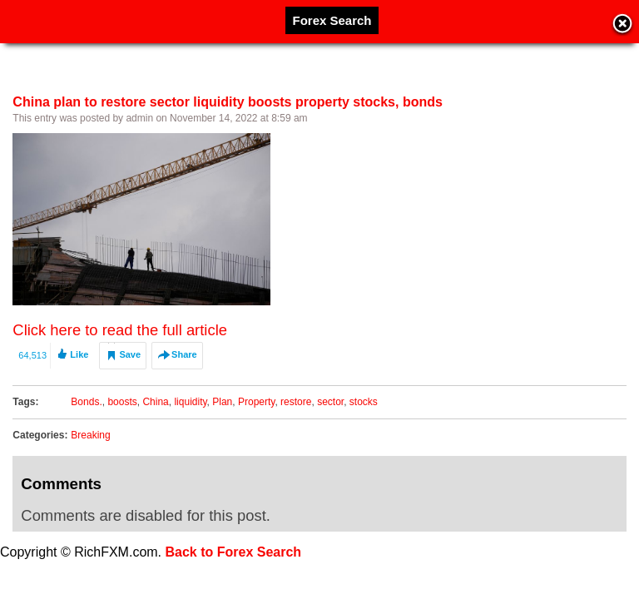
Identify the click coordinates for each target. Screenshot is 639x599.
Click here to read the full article (119, 330)
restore (295, 402)
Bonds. (86, 402)
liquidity (190, 402)
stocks (363, 402)
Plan (222, 402)
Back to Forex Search (234, 552)
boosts (121, 402)
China (155, 402)
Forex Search (331, 20)
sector (330, 402)
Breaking (90, 435)
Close (622, 24)
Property (256, 402)
